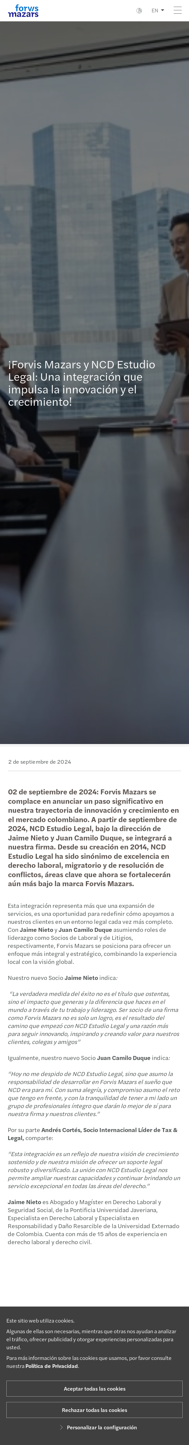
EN (155, 10)
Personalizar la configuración (97, 1427)
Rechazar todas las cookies (94, 1410)
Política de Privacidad (51, 1366)
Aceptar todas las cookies (94, 1388)
